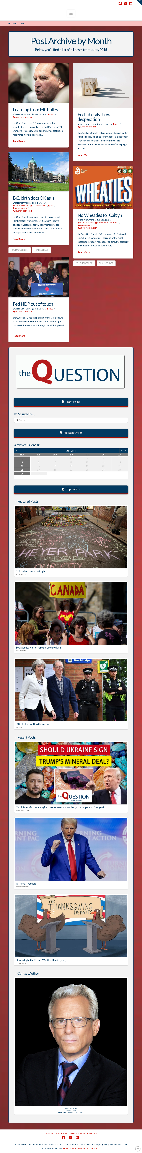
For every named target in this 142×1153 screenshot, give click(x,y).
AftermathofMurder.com (84, 1133)
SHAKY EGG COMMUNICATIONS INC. (81, 1148)
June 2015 (71, 450)
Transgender (20, 208)
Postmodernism (19, 250)
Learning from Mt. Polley (35, 109)
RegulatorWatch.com (56, 1133)
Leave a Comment (22, 117)
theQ (51, 114)
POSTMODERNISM (39, 206)
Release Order (71, 432)
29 (22, 473)
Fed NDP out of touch (33, 304)
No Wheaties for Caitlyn (100, 215)
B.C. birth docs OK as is (33, 198)
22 (22, 469)
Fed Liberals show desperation (94, 117)
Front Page (71, 401)
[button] (71, 13)
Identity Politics (21, 206)
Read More (19, 141)
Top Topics (71, 489)
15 (22, 466)
